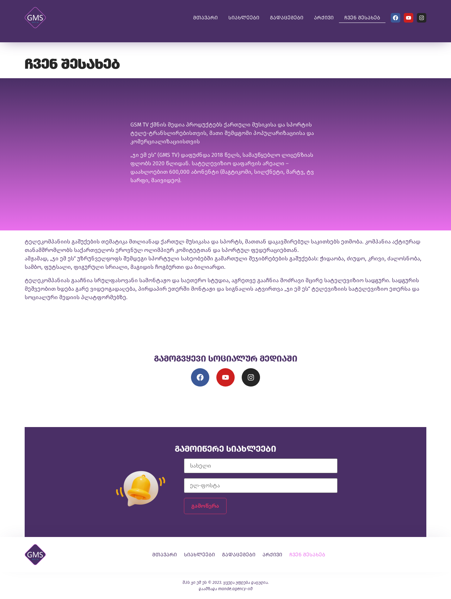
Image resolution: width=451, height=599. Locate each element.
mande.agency (232, 588)
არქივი (324, 17)
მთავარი (205, 17)
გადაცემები (286, 17)
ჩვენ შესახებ (362, 17)
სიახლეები (243, 17)
